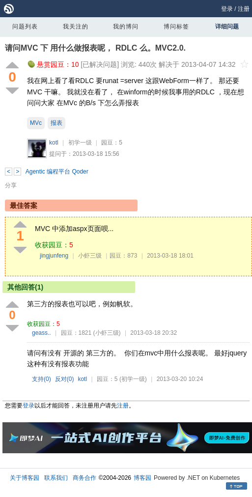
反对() (64, 379)
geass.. (41, 332)
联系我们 (56, 477)
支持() (41, 379)
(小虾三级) (107, 332)
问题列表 (25, 26)
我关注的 (75, 26)
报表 (56, 122)
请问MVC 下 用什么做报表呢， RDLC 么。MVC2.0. (95, 48)
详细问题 (227, 26)
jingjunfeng (54, 255)
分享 (11, 185)
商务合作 (84, 477)
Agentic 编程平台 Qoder (57, 171)
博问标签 (176, 26)
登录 (227, 8)
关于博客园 (24, 477)
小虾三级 (90, 255)
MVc (36, 122)
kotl (53, 142)
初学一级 (80, 142)
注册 (244, 8)
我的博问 (126, 26)
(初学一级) (133, 379)
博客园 (142, 477)
